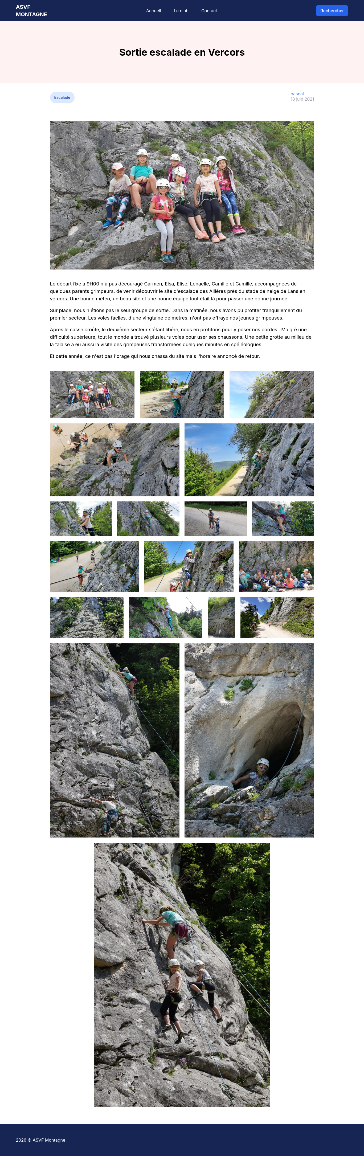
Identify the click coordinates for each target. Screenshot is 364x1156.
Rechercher (332, 10)
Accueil (153, 10)
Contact (209, 10)
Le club (181, 10)
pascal (297, 93)
